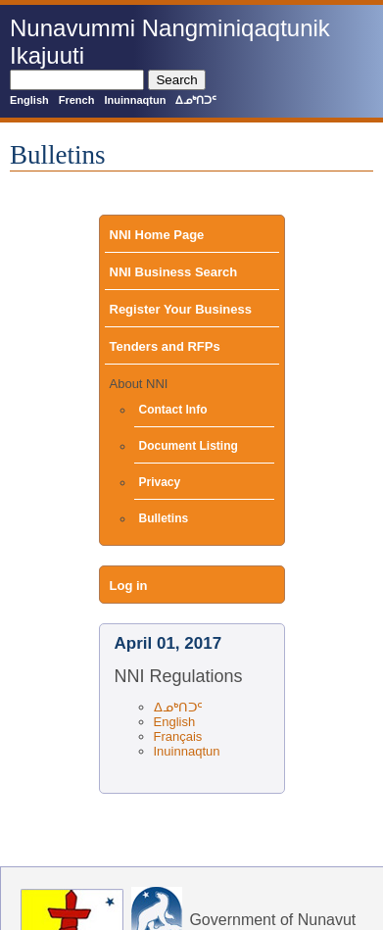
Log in (129, 585)
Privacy (160, 482)
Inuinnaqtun (135, 100)
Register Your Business (181, 309)
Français (178, 736)
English (29, 100)
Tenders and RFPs (165, 346)
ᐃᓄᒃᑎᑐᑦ (195, 100)
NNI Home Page (157, 234)
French (77, 100)
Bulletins (164, 518)
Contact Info (173, 409)
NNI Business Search (174, 272)
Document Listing (188, 446)
